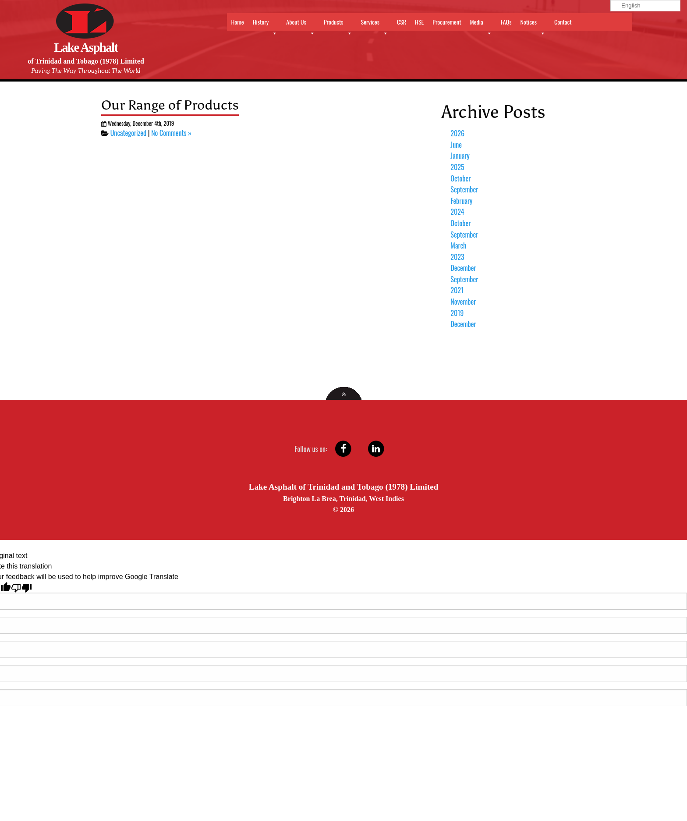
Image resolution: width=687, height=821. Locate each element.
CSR (401, 21)
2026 (457, 133)
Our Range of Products (170, 105)
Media (481, 24)
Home (237, 21)
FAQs (506, 21)
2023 (457, 257)
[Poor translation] (21, 587)
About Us (300, 24)
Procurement (446, 21)
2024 (457, 211)
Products (338, 24)
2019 (457, 313)
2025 (457, 167)
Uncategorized (128, 133)
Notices (532, 24)
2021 (457, 290)
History (265, 24)
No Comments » (171, 133)
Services (374, 24)
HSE (419, 21)
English (627, 5)
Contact (562, 21)
